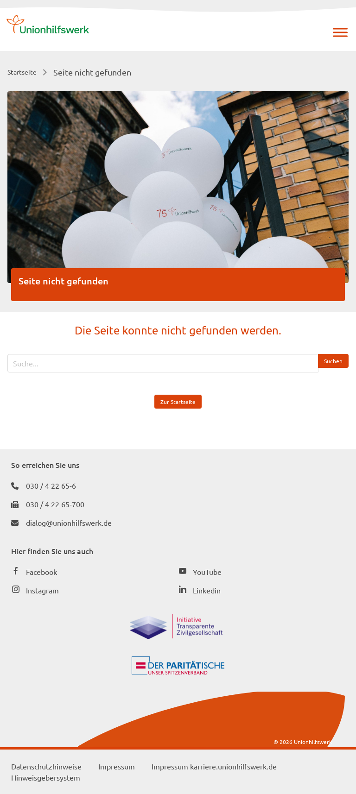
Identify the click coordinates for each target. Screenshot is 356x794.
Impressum (116, 766)
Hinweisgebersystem (45, 777)
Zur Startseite (178, 401)
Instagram (42, 590)
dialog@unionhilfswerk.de (69, 522)
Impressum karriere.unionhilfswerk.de (214, 766)
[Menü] (340, 32)
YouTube (207, 571)
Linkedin (207, 590)
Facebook (41, 571)
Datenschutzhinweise (46, 766)
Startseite (22, 72)
